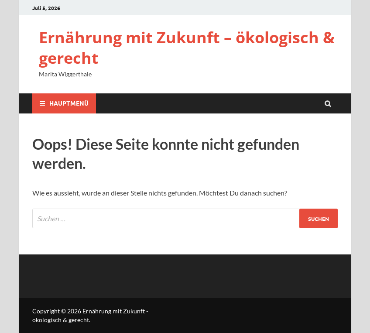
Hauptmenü (69, 103)
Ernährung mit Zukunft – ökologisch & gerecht (187, 48)
